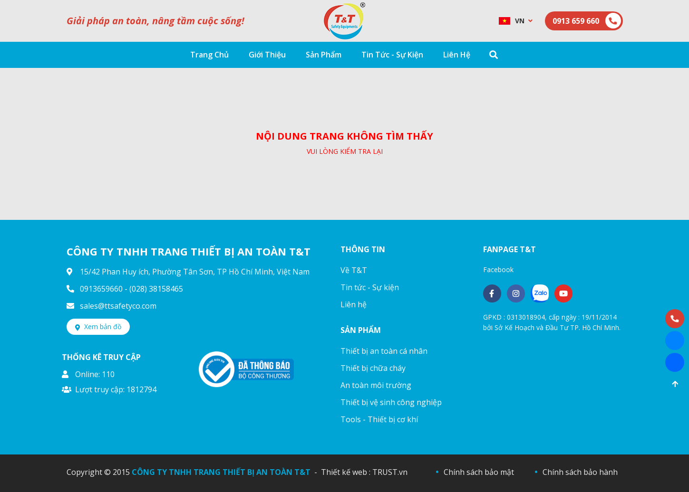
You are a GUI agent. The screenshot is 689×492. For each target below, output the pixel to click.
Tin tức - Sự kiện (369, 287)
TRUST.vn (390, 472)
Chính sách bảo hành (580, 472)
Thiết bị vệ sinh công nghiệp (391, 402)
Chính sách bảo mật (479, 472)
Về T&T (353, 270)
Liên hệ (353, 304)
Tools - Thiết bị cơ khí (379, 419)
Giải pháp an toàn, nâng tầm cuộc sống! (155, 20)
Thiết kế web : (345, 472)
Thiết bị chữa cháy (373, 368)
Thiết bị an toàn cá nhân (383, 351)
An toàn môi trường (375, 385)
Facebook (498, 269)
